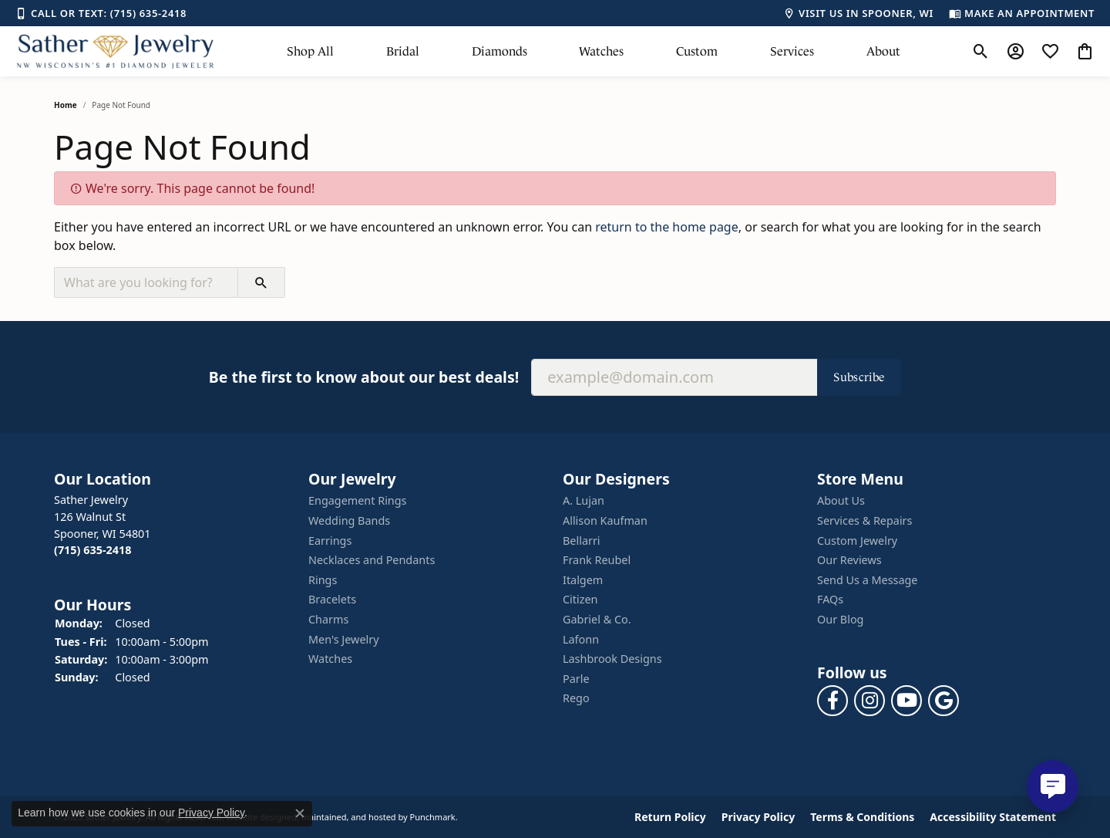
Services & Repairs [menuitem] (864, 521)
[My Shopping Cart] (1085, 51)
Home (65, 105)
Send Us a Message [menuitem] (867, 580)
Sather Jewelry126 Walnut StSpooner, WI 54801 (102, 525)
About (883, 51)
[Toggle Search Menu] (981, 51)
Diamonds (499, 51)
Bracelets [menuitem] (332, 600)
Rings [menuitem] (322, 580)
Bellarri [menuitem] (581, 541)
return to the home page (666, 226)
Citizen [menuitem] (580, 600)
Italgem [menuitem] (583, 580)
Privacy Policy (758, 817)
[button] (173, 479)
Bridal (402, 51)
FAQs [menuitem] (830, 600)
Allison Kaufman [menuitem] (605, 521)
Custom (697, 51)
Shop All (310, 51)
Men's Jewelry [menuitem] (343, 640)
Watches (601, 51)
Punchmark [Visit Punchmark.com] (433, 817)
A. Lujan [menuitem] (583, 502)
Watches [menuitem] (330, 659)
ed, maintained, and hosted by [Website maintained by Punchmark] (347, 817)
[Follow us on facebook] (832, 700)
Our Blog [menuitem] (840, 620)
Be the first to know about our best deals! (364, 377)
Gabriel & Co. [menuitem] (597, 620)
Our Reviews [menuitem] (849, 560)
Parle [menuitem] (576, 679)
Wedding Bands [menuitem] (349, 521)
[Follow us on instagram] (869, 700)
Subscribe (859, 377)
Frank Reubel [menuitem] (597, 560)
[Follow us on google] (943, 700)
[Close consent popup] (299, 813)
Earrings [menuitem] (330, 541)
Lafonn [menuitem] (581, 640)
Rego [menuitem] (576, 699)
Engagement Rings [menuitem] (357, 502)
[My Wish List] (1050, 51)
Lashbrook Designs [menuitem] (612, 659)
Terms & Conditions (862, 817)
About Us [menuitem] (841, 502)
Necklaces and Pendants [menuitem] (371, 560)
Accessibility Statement (993, 817)
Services (792, 51)
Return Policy (670, 817)
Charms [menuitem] (328, 620)
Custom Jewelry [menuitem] (857, 541)
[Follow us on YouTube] (906, 700)
